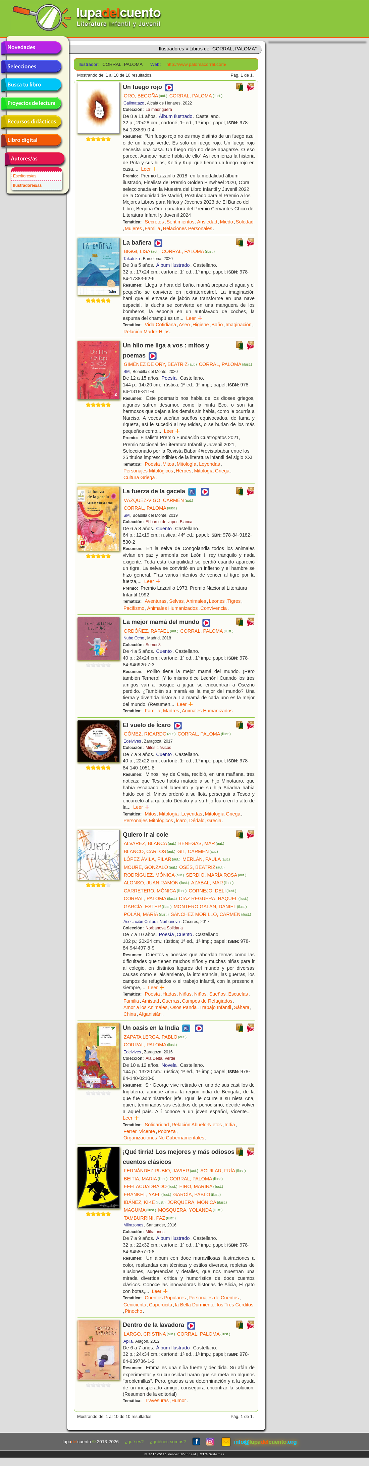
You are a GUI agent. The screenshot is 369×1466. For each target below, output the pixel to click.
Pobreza (167, 1131)
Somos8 (153, 644)
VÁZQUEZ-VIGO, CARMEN (158, 500)
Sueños (217, 994)
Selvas (176, 601)
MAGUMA (140, 1210)
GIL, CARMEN (197, 851)
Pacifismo (133, 608)
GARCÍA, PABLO (197, 1194)
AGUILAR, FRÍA (223, 1170)
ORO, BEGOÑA (145, 95)
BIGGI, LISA (142, 251)
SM (126, 371)
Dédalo (197, 820)
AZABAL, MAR (212, 882)
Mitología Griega (211, 470)
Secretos (154, 221)
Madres (171, 710)
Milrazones (133, 1225)
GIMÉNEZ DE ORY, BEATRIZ (160, 364)
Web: (155, 64)
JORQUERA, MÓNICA (197, 1202)
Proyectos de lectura (31, 103)
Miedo (226, 221)
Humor (178, 1400)
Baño (217, 324)
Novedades (31, 48)
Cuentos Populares (165, 1297)
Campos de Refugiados (207, 1001)
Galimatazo (133, 103)
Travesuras (157, 1400)
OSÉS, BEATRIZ (201, 867)
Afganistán (150, 1014)
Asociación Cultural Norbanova (151, 921)
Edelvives (132, 741)
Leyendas (209, 464)
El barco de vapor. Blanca (169, 521)
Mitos (168, 464)
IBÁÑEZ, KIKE (144, 1202)
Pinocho (133, 1311)
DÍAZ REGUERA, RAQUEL (213, 898)
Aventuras (156, 601)
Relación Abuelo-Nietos (197, 1124)
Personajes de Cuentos (214, 1297)
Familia (152, 228)
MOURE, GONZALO (150, 867)
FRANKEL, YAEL (147, 1194)
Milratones (155, 1231)
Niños (200, 994)
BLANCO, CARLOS (149, 851)
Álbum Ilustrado (176, 116)
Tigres (234, 601)
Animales (196, 601)
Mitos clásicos (158, 747)
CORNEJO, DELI (212, 890)
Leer (149, 169)
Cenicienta (134, 1304)
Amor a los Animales (145, 1007)
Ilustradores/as (27, 185)
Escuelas (238, 994)
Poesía (169, 378)
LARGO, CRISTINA (149, 1334)
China (129, 1014)
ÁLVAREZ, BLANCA (150, 843)
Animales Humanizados (172, 608)
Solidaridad (157, 1124)
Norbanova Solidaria (164, 928)
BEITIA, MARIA (146, 1178)
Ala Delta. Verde (160, 1058)
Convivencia (214, 608)
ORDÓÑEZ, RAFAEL (151, 631)
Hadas (169, 994)
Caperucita (160, 1304)
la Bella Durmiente (195, 1304)
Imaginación (238, 324)
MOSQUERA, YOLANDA (190, 1210)
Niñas (185, 994)
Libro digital (31, 140)
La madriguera (159, 109)
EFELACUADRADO (150, 1186)
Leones (217, 601)
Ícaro (181, 820)
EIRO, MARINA (201, 1186)
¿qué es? (134, 1441)
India (229, 1124)
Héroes (183, 470)
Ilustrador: (88, 64)
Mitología (186, 464)
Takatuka (131, 258)
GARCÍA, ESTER (148, 906)
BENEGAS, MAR (201, 843)
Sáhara (241, 1007)
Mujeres (133, 228)
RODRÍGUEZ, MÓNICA (154, 875)
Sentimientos (180, 221)
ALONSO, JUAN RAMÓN (156, 882)
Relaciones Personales (187, 228)
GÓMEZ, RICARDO (149, 734)
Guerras (170, 1001)
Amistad (150, 1001)
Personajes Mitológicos (148, 470)
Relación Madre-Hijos (146, 331)
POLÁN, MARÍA (146, 914)
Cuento (164, 528)
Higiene (201, 324)
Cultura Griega (139, 477)
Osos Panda (183, 1007)
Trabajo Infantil (215, 1007)
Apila (128, 1341)
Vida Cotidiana (160, 324)
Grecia (214, 820)
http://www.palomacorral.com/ (196, 64)
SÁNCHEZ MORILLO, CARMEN (211, 914)
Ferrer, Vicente (139, 1131)
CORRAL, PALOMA (195, 95)
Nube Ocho (133, 638)
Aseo (184, 324)
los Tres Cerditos (235, 1304)
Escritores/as (24, 176)
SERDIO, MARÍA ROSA (216, 875)
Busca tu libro (31, 85)
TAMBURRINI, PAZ (150, 1218)
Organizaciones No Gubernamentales (163, 1137)
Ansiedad (207, 221)
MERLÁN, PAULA (206, 859)
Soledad (245, 221)
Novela (169, 1065)
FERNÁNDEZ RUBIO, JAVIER (161, 1170)
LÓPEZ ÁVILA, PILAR (152, 859)
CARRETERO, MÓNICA (155, 890)
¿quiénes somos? (168, 1441)
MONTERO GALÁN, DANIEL (210, 906)
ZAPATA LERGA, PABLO (155, 1037)
